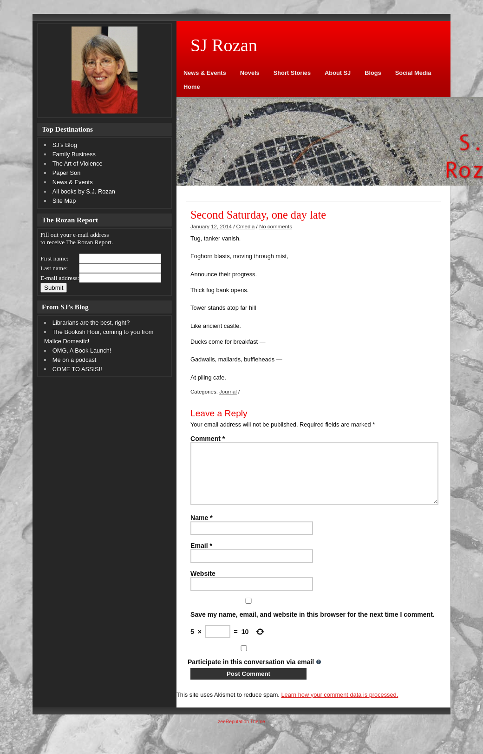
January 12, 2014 (211, 226)
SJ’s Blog (64, 144)
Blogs (373, 72)
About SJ (338, 72)
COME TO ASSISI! (77, 369)
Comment (207, 438)
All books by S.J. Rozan (83, 191)
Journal (228, 391)
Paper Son (66, 172)
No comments (275, 226)
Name (201, 529)
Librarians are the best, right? (91, 322)
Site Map (64, 200)
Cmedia (245, 226)
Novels (250, 72)
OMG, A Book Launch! (81, 350)
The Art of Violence (77, 163)
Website (202, 584)
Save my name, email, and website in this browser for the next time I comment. (312, 625)
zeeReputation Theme (241, 732)
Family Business (74, 154)
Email (201, 556)
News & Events (204, 72)
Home (191, 86)
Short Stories (292, 72)
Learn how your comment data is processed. (339, 705)
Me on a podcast (74, 359)
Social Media (413, 72)
